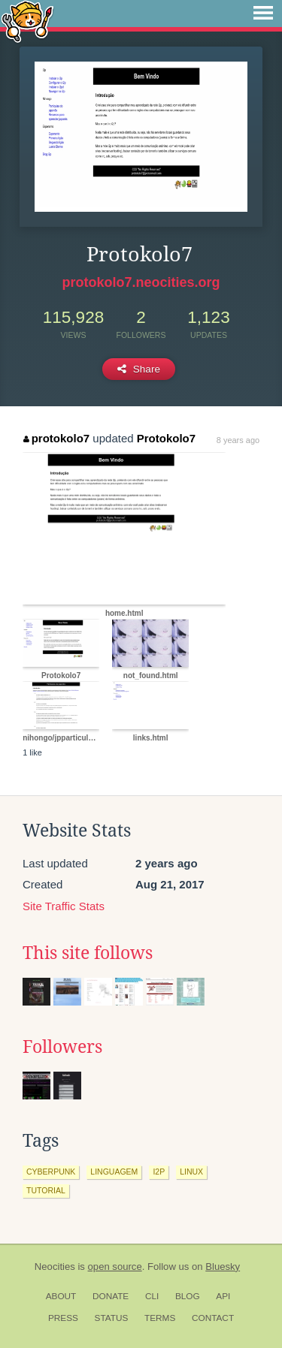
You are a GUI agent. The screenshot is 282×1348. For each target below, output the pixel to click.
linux (191, 1171)
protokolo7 (56, 438)
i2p (159, 1171)
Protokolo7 (166, 438)
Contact (213, 1318)
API (223, 1296)
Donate (110, 1296)
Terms (159, 1318)
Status (112, 1318)
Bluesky (222, 1266)
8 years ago (238, 440)
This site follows (88, 953)
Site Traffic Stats (64, 906)
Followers (62, 1047)
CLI (152, 1296)
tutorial (45, 1190)
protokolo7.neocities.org (141, 282)
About (61, 1296)
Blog (187, 1296)
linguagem (114, 1171)
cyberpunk (50, 1171)
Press (63, 1318)
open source (115, 1266)
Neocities (55, 1266)
